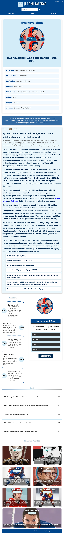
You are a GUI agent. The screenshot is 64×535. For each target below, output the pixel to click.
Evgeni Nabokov (17, 468)
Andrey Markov (47, 468)
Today (32, 13)
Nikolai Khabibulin (47, 489)
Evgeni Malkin (17, 448)
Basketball (35, 349)
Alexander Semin (32, 510)
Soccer (34, 334)
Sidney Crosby (47, 448)
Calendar (11, 13)
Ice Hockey (35, 339)
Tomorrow (53, 13)
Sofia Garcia (16, 129)
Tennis (34, 344)
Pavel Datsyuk (17, 489)
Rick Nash (15, 201)
